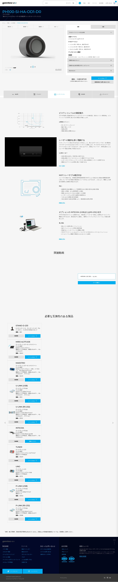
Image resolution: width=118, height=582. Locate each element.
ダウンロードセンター (27, 554)
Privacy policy (63, 578)
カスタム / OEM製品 (8, 562)
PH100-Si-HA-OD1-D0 (22, 23)
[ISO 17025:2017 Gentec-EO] (72, 560)
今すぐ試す (62, 166)
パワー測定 (5, 549)
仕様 (103, 26)
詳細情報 (16, 336)
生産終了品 (24, 562)
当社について (65, 549)
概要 (78, 26)
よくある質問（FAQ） (27, 559)
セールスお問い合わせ (45, 552)
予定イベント (65, 552)
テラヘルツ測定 (6, 557)
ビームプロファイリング (8, 554)
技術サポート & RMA (45, 554)
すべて (68, 3)
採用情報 (64, 554)
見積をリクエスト (32, 441)
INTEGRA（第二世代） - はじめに (89, 276)
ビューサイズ (58, 69)
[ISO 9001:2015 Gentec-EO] (64, 560)
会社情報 (101, 3)
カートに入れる (102, 78)
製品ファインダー (26, 549)
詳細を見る (62, 203)
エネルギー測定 (6, 552)
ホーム (3, 23)
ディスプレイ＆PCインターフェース (11, 559)
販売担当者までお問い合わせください (102, 82)
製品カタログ (25, 552)
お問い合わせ (109, 3)
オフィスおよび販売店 (45, 549)
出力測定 (13, 23)
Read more (82, 556)
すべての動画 (96, 282)
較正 (89, 3)
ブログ (23, 557)
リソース (94, 3)
